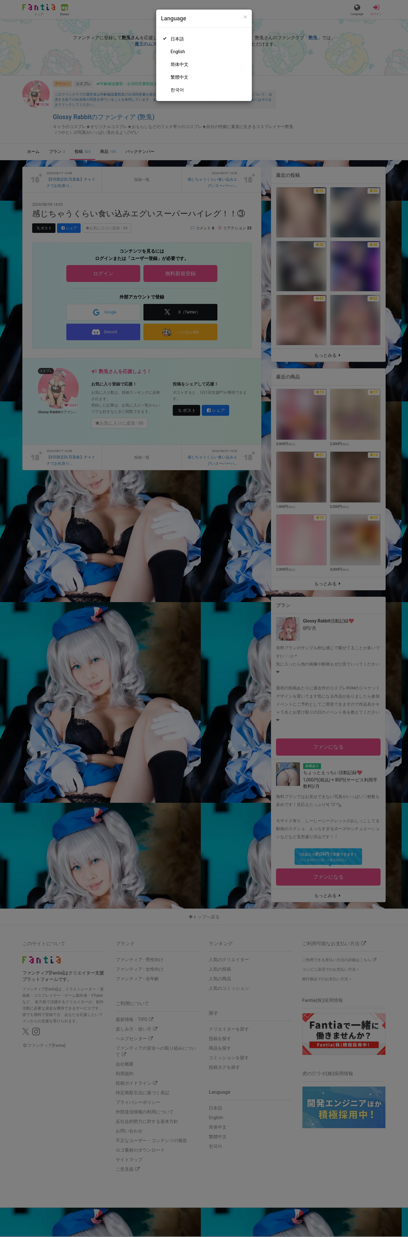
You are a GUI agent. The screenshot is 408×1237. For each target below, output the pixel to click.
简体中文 (179, 64)
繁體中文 (179, 77)
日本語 (177, 38)
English (178, 51)
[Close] (245, 17)
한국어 (177, 89)
